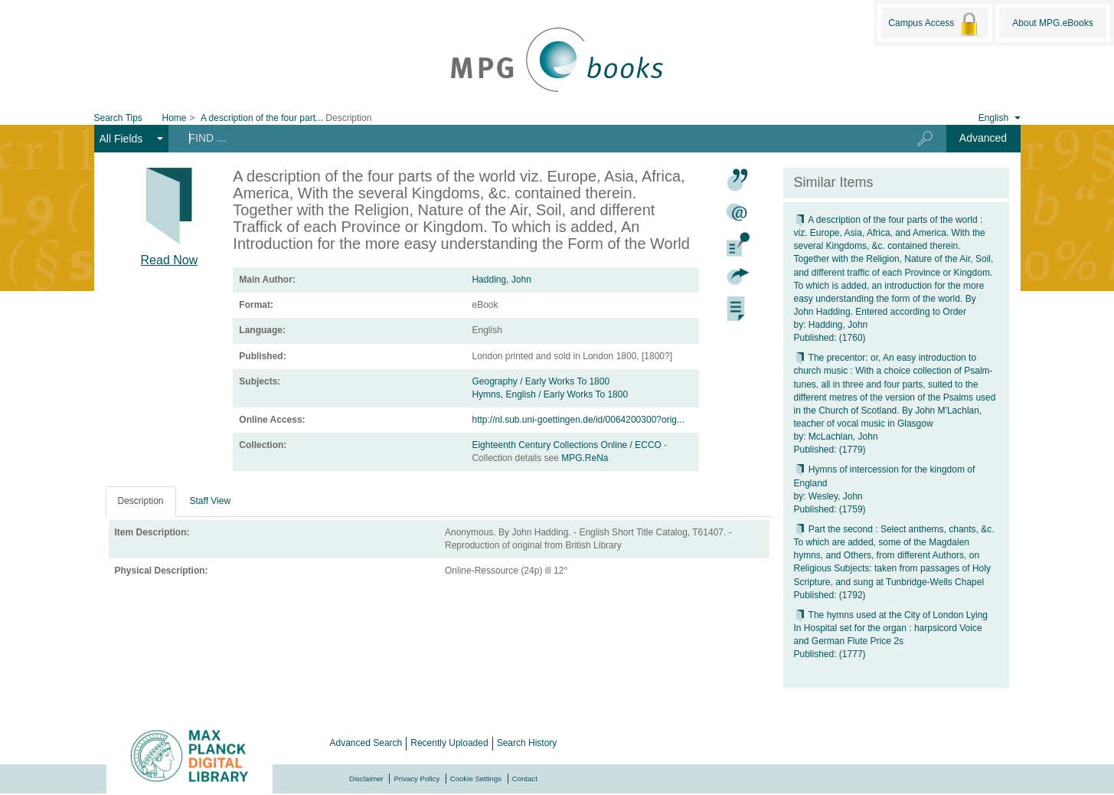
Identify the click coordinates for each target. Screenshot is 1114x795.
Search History (527, 743)
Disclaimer (366, 778)
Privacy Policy (416, 778)
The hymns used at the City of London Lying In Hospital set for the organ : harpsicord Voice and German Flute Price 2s (891, 628)
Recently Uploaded (449, 743)
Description (141, 501)
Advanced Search (366, 743)
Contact (524, 778)
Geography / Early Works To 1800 (540, 381)
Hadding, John (501, 279)
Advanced (983, 138)
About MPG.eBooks (1052, 23)
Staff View (210, 501)
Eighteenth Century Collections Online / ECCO (568, 445)
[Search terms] (530, 138)
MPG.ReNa (584, 458)
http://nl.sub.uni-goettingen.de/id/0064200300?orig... (578, 419)
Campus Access (934, 23)
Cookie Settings (475, 778)
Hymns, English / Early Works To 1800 (550, 394)
